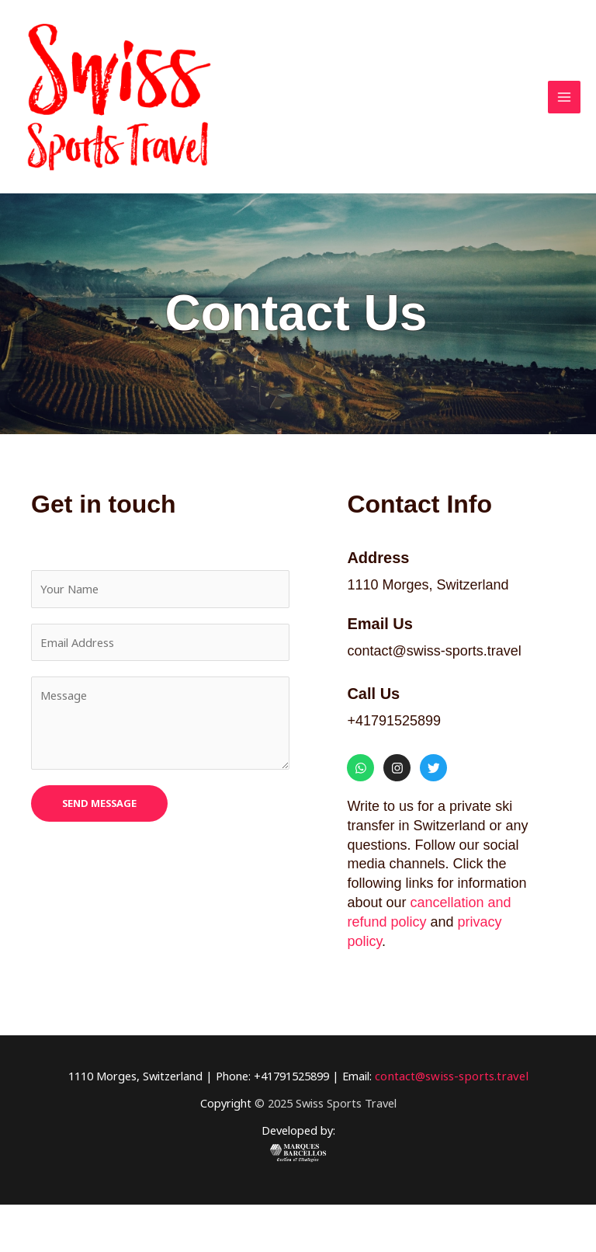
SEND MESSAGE (99, 850)
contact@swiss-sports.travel (451, 1123)
